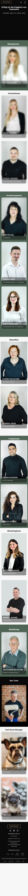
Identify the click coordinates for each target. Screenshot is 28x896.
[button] (21, 2)
